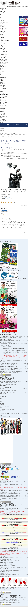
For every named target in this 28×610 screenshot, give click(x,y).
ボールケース (3, 97)
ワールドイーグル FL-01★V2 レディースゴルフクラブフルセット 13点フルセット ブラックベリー (23, 31)
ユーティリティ (3, 28)
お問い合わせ (25, 124)
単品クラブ (2, 14)
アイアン (2, 34)
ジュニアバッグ (3, 56)
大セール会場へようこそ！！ (23, 39)
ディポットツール (4, 94)
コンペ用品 (2, 113)
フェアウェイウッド (4, 22)
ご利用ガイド (18, 124)
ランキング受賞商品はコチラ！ (23, 44)
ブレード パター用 (4, 85)
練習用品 (2, 111)
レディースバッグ (4, 54)
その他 (1, 65)
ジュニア (2, 12)
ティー (1, 91)
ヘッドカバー (3, 77)
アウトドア (2, 119)
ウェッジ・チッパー (4, 40)
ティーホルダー (3, 93)
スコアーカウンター (4, 89)
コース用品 (2, 114)
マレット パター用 (4, 86)
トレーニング (3, 120)
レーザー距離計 (3, 102)
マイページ (3, 125)
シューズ (2, 71)
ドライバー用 (3, 79)
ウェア (1, 73)
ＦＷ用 (1, 80)
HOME (1, 132)
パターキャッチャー (4, 96)
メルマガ (12, 124)
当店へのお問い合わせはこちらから (19, 413)
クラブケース (3, 57)
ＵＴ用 (1, 82)
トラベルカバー (3, 63)
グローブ (2, 69)
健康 (1, 117)
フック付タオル (3, 105)
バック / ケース (3, 51)
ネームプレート (3, 116)
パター (1, 45)
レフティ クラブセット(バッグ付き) (8, 133)
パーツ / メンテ (3, 110)
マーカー (2, 99)
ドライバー (2, 16)
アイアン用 (2, 83)
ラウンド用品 (3, 66)
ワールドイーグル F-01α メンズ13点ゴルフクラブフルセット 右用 (23, 20)
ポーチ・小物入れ (4, 62)
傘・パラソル (3, 100)
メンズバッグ (3, 53)
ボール (1, 68)
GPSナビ (2, 103)
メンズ (1, 9)
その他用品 (2, 108)
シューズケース (3, 60)
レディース (2, 11)
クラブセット (3, 8)
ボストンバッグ (3, 59)
